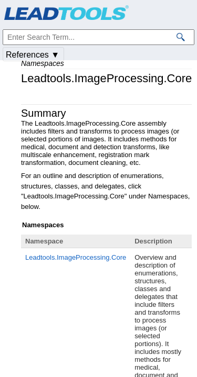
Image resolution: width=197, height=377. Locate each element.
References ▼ (32, 54)
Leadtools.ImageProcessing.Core (75, 257)
